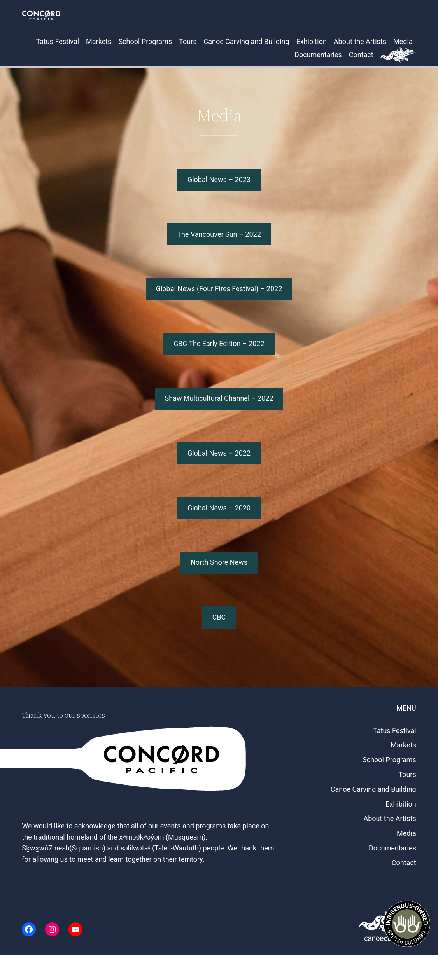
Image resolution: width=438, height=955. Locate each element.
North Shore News (219, 562)
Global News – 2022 (219, 453)
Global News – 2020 (219, 508)
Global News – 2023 (219, 179)
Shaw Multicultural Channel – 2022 (219, 398)
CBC (219, 617)
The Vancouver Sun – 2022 (219, 234)
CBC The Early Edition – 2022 (218, 343)
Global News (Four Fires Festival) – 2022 (219, 289)
